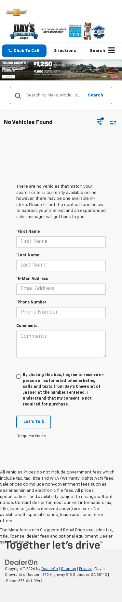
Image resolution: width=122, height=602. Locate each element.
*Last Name (27, 255)
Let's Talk (33, 422)
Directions (64, 51)
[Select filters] (100, 122)
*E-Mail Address (32, 279)
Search (95, 95)
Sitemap (68, 569)
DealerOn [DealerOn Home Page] (49, 569)
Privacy (85, 569)
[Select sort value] (111, 123)
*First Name (28, 232)
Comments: (27, 326)
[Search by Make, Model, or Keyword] (54, 95)
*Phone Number (31, 302)
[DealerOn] (21, 562)
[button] (24, 50)
